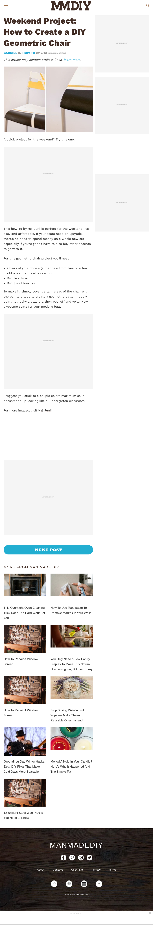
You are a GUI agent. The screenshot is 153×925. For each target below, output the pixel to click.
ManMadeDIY (76, 845)
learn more (72, 59)
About (40, 869)
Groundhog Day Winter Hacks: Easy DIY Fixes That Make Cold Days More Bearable (24, 766)
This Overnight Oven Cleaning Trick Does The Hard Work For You (24, 613)
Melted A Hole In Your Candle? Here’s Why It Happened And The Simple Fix (71, 766)
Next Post (48, 549)
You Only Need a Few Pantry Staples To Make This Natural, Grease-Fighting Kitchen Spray (71, 664)
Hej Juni (34, 228)
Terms (112, 869)
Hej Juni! (45, 410)
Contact (58, 869)
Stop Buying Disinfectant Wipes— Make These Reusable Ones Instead (67, 715)
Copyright (77, 869)
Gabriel (11, 53)
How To (28, 53)
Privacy (96, 869)
